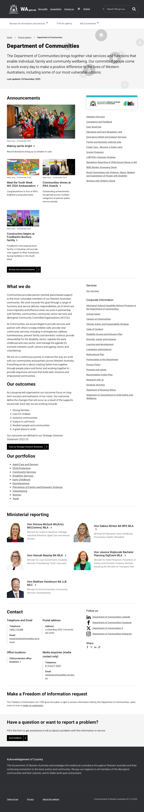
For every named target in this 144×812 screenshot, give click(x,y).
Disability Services (23, 476)
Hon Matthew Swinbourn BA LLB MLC (47, 583)
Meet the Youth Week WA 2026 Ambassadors (21, 184)
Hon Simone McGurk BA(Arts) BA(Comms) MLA (45, 526)
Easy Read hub (93, 126)
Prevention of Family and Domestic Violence (38, 487)
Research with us (95, 379)
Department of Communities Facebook (112, 622)
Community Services (24, 472)
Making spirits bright (19, 145)
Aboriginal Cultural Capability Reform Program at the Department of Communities (111, 307)
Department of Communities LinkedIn (111, 616)
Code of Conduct (94, 329)
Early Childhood (21, 479)
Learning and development (99, 344)
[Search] (117, 9)
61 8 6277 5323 (53, 665)
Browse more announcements (22, 269)
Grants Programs (95, 152)
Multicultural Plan (95, 354)
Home (9, 37)
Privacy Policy (93, 364)
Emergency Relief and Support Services (106, 136)
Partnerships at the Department (102, 359)
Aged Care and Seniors (25, 464)
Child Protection (22, 468)
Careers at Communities (98, 319)
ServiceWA (42, 9)
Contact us (69, 9)
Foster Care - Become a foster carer (104, 147)
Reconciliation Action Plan (99, 374)
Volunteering (20, 491)
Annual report (93, 313)
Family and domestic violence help (103, 142)
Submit (134, 9)
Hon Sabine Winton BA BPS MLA (114, 526)
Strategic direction (95, 384)
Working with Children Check (100, 180)
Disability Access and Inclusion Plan (104, 334)
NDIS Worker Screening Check (101, 167)
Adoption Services (95, 116)
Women (17, 495)
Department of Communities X (108, 628)
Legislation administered (98, 349)
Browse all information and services (27, 23)
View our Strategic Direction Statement (26, 446)
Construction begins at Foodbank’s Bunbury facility (20, 237)
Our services (92, 291)
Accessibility (55, 9)
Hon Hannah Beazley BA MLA (45, 555)
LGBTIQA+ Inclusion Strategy (101, 157)
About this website (51, 799)
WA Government (89, 23)
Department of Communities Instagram (112, 633)
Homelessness (21, 483)
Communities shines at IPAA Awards (57, 184)
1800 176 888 (16, 629)
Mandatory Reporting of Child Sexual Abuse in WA (111, 162)
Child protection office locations (20, 660)
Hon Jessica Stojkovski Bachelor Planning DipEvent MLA (114, 553)
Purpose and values (96, 369)
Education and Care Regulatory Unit (104, 131)
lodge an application (33, 705)
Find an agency (65, 23)
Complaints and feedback (99, 121)
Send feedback (15, 737)
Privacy (30, 799)
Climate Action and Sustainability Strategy (107, 324)
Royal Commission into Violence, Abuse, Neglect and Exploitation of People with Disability (110, 174)
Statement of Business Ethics (101, 389)
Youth (16, 498)
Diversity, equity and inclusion (101, 339)
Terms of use (12, 799)
